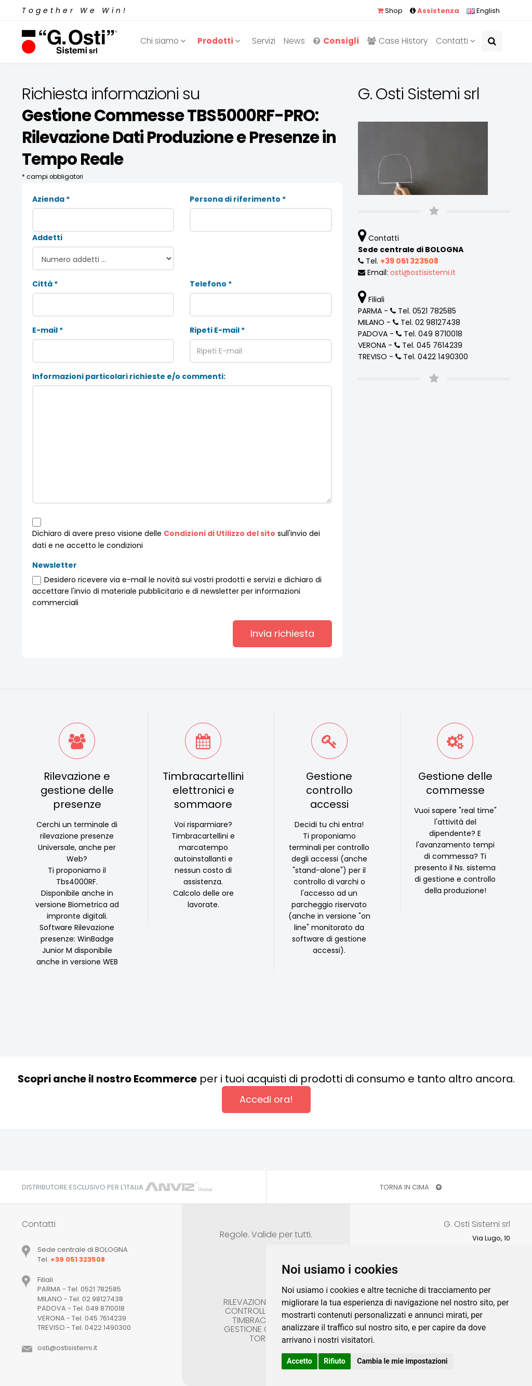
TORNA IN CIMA (411, 1187)
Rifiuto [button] (334, 1361)
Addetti (47, 237)
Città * (45, 284)
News (294, 40)
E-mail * (47, 330)
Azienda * (51, 199)
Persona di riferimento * (238, 199)
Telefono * (211, 284)
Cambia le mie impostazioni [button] (402, 1361)
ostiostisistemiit (423, 272)
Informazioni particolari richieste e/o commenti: (128, 376)
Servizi (263, 40)
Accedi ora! (266, 1099)
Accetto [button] (299, 1361)
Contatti (457, 40)
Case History (397, 40)
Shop (390, 11)
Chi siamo (164, 40)
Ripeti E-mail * (217, 330)
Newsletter (54, 565)
